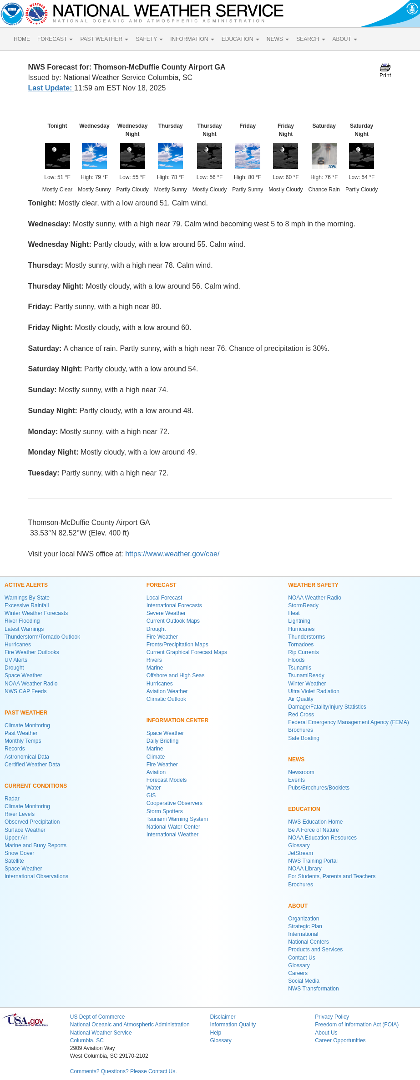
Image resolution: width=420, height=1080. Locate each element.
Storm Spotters (165, 811)
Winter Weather (307, 683)
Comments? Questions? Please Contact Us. (123, 1071)
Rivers (154, 660)
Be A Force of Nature (313, 830)
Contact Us (301, 958)
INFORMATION (192, 39)
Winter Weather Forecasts (36, 613)
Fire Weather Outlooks (32, 652)
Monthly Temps (23, 741)
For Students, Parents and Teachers (331, 876)
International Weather (173, 834)
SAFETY (149, 39)
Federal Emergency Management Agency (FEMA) (348, 722)
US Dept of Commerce (97, 1017)
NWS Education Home (315, 822)
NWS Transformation (313, 988)
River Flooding (22, 621)
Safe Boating (303, 738)
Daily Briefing (163, 741)
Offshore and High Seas (176, 675)
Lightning (299, 621)
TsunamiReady (306, 675)
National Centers (308, 942)
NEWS (278, 39)
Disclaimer (222, 1017)
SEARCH (310, 39)
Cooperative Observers (174, 803)
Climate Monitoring (27, 725)
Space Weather (23, 675)
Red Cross (301, 714)
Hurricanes (18, 644)
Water (154, 788)
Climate (156, 757)
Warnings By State (27, 598)
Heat (293, 613)
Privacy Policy (332, 1017)
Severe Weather (166, 613)
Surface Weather (25, 830)
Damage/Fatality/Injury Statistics (327, 707)
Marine (155, 668)
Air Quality (300, 699)
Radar (12, 798)
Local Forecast (164, 598)
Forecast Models (167, 780)
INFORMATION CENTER (177, 720)
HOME (22, 39)
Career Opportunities (340, 1040)
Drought (14, 668)
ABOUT (345, 39)
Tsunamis (299, 668)
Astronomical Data (27, 757)
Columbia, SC (87, 1040)
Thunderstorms (306, 637)
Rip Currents (303, 652)
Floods (296, 660)
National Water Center (173, 827)
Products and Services (315, 949)
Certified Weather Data (32, 764)
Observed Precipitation (32, 822)
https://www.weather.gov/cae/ (172, 554)
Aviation (156, 772)
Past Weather (21, 733)
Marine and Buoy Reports (35, 845)
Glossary (298, 845)
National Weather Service (101, 1033)
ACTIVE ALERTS (26, 585)
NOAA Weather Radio (31, 683)
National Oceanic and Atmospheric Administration (130, 1024)
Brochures (300, 730)
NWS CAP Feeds (25, 691)
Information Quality (233, 1024)
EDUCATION (240, 39)
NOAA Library (304, 868)
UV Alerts (16, 660)
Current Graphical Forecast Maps (187, 652)
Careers (298, 973)
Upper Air (16, 838)
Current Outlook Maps (173, 621)
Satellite (14, 861)
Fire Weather (162, 637)
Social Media (303, 981)
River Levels (20, 814)
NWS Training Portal (313, 861)
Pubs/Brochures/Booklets (318, 788)
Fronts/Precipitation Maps (177, 644)
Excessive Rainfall (27, 605)
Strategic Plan (305, 926)
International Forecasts (174, 605)
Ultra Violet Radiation (313, 691)
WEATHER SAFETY (313, 585)
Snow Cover (19, 853)
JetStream (300, 853)
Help (215, 1033)
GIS (151, 795)
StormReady (303, 605)
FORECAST (55, 39)
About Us (326, 1033)
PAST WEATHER (104, 39)
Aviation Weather (167, 691)
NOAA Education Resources (322, 838)
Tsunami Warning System (177, 819)
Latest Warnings (24, 629)
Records (15, 748)
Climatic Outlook (166, 699)
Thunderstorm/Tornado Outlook (42, 637)
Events (296, 780)
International (303, 934)
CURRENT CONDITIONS (36, 786)
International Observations (36, 876)
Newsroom (301, 772)
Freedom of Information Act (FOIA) (357, 1024)
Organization (303, 918)
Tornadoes (301, 644)
